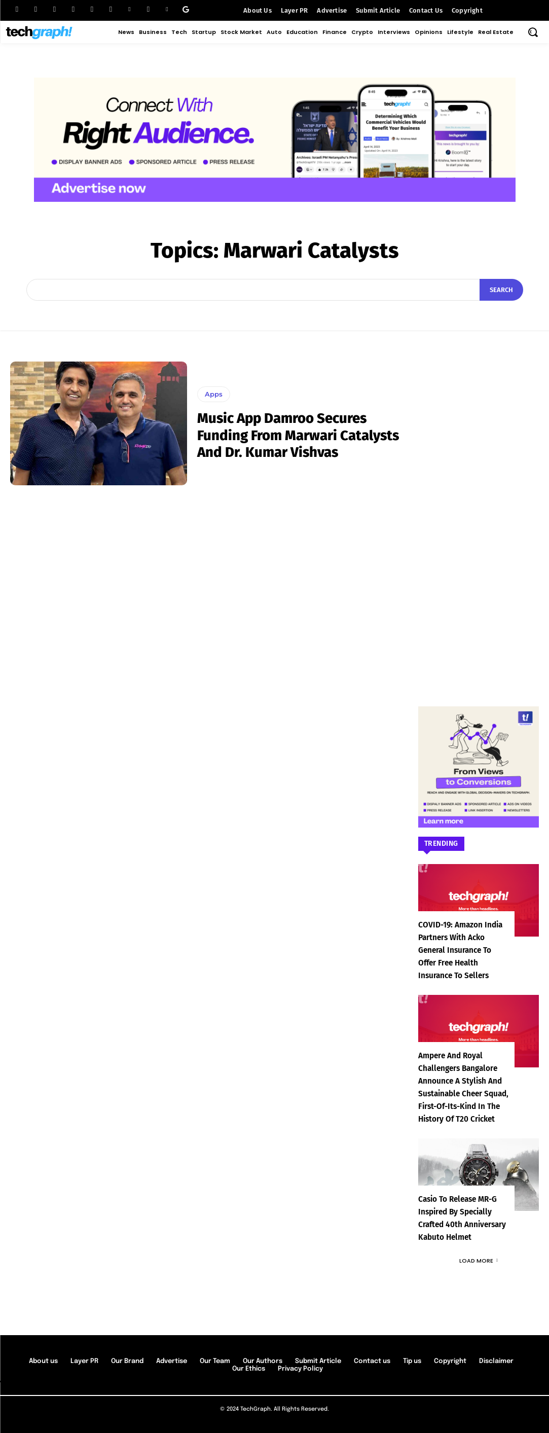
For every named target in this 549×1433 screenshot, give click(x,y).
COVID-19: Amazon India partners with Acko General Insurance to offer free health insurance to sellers (463, 950)
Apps (214, 394)
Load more (478, 1261)
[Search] (501, 290)
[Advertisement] (478, 514)
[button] (533, 32)
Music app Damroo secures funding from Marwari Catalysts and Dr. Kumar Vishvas (299, 435)
